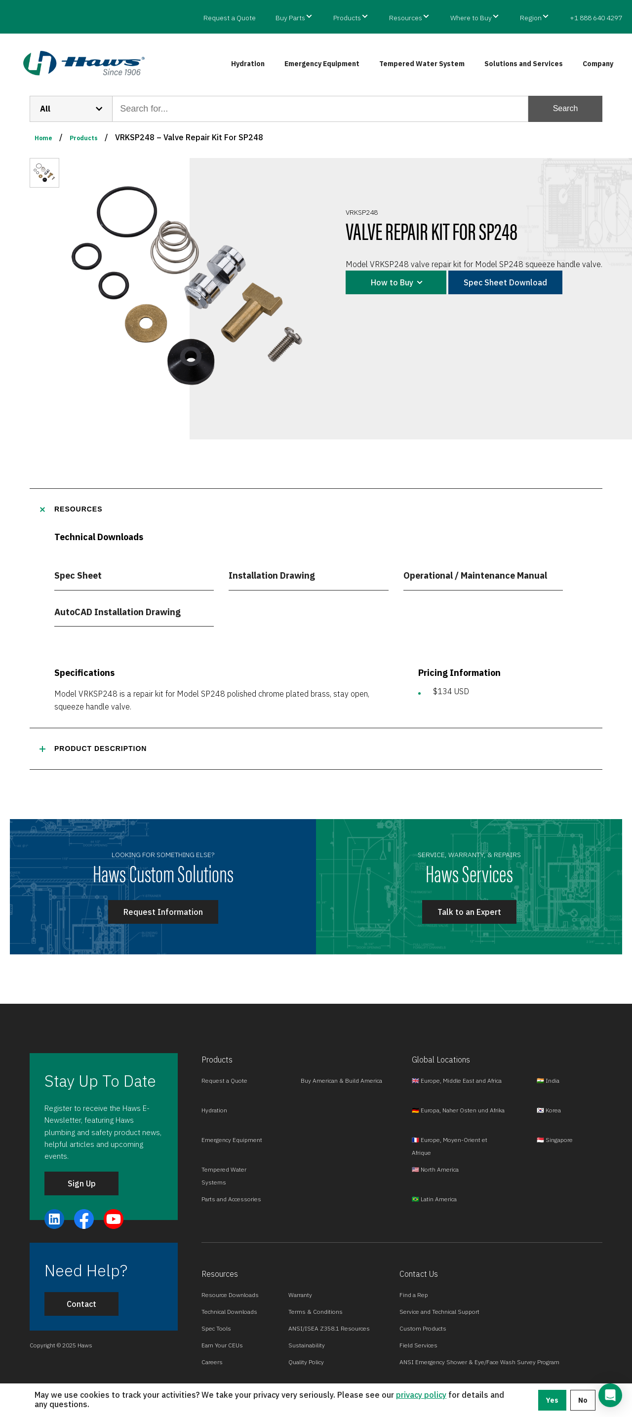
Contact (81, 1304)
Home (43, 138)
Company (598, 63)
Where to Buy (471, 17)
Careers (212, 1362)
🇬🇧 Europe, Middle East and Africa (457, 1080)
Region (531, 17)
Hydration (248, 63)
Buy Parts (290, 17)
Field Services (418, 1345)
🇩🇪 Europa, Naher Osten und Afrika (458, 1110)
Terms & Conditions (315, 1311)
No (583, 1400)
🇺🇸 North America (435, 1169)
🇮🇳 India (548, 1080)
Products (347, 17)
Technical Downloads (229, 1311)
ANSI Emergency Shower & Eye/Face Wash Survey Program (479, 1362)
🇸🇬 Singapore (555, 1139)
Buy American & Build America (341, 1080)
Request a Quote (229, 17)
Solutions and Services (523, 63)
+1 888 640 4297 (596, 17)
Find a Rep (413, 1295)
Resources (405, 17)
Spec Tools (216, 1328)
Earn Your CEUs (222, 1345)
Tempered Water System (422, 63)
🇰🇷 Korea (549, 1110)
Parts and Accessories (231, 1199)
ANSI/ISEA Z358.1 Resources (329, 1328)
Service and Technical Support (439, 1311)
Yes (552, 1400)
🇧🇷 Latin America (434, 1199)
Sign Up (82, 1183)
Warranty (300, 1295)
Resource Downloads (230, 1295)
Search (565, 108)
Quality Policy (306, 1362)
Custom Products (422, 1328)
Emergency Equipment (321, 63)
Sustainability (306, 1345)
